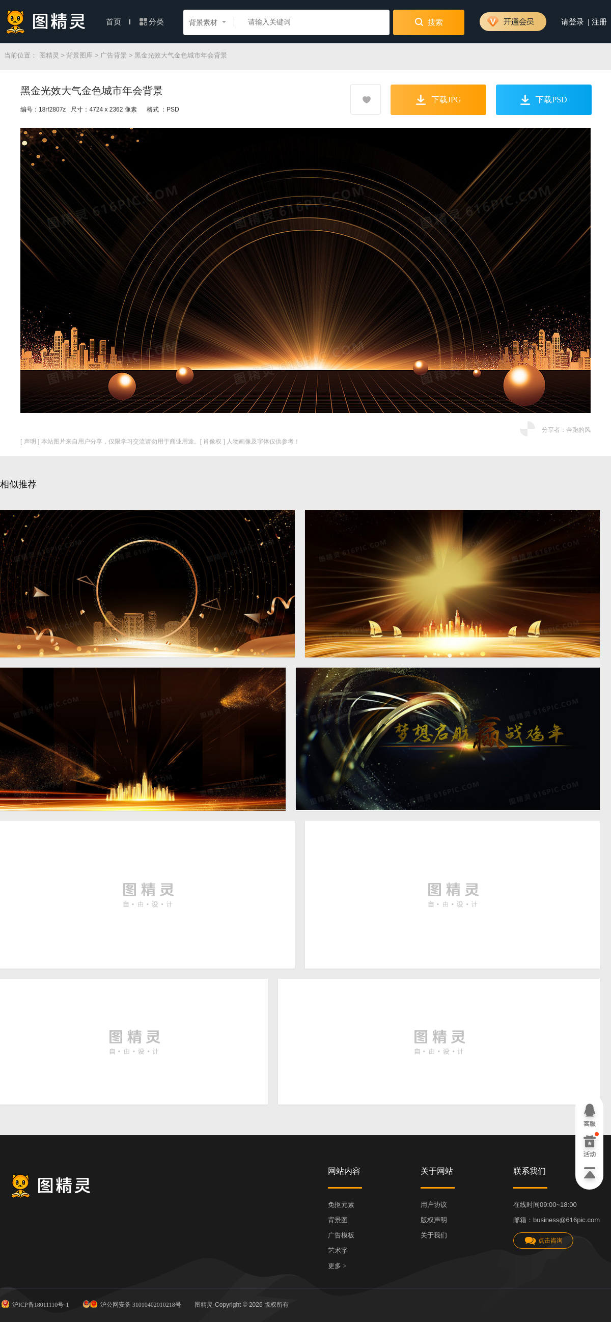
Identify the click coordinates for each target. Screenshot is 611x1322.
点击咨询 (543, 1240)
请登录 (572, 22)
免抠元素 (341, 1204)
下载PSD (543, 99)
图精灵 (49, 55)
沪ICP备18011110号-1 (34, 1304)
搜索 (428, 22)
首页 (118, 22)
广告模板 (341, 1235)
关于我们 (434, 1235)
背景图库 (79, 55)
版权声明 (434, 1220)
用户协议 (434, 1204)
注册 (599, 22)
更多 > (337, 1266)
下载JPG (438, 99)
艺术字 (338, 1250)
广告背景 (113, 55)
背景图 (338, 1220)
